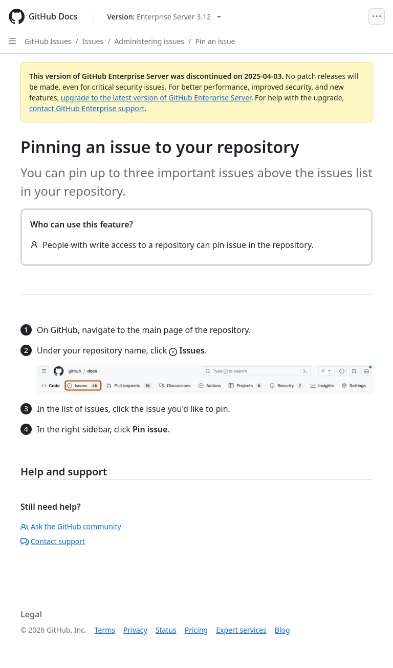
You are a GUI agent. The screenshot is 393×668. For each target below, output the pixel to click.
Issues (92, 41)
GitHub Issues (48, 41)
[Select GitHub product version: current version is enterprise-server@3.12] (164, 17)
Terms (105, 630)
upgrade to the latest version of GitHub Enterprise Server (156, 97)
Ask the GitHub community (70, 526)
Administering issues (149, 41)
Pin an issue (215, 41)
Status (166, 630)
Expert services (241, 630)
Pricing (196, 630)
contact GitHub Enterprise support (87, 108)
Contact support (52, 541)
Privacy (135, 630)
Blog (282, 630)
